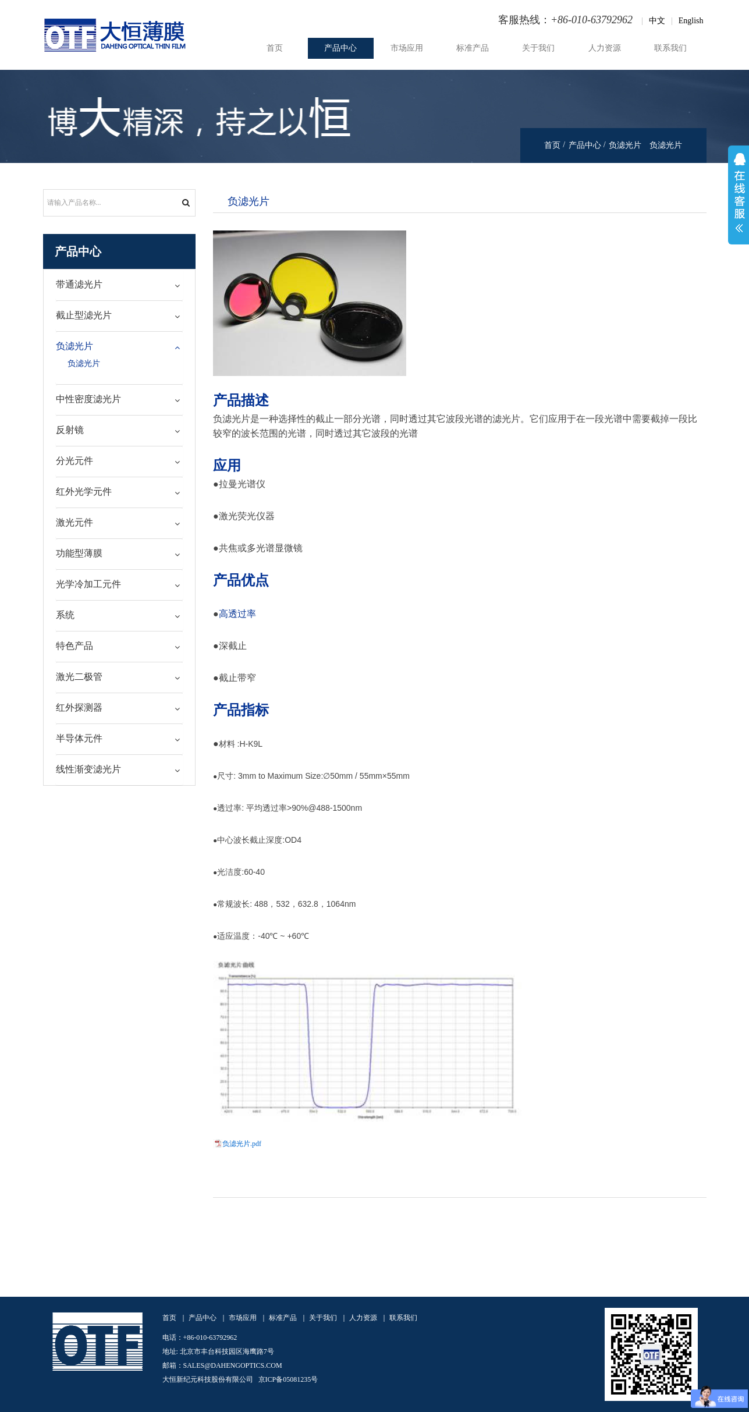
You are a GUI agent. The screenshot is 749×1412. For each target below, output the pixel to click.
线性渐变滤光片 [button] (88, 769)
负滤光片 (625, 145)
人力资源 (604, 48)
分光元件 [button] (74, 461)
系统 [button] (65, 615)
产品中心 (340, 48)
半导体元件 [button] (79, 738)
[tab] (119, 285)
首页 (275, 48)
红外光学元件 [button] (84, 491)
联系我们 (670, 48)
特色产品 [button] (74, 646)
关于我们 (538, 48)
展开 (738, 195)
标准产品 (472, 48)
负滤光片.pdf (241, 1144)
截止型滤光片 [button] (84, 315)
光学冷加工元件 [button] (88, 584)
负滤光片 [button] (74, 346)
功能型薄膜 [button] (79, 553)
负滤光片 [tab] (248, 200)
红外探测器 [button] (79, 707)
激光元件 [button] (74, 522)
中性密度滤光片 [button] (88, 399)
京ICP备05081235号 (288, 1379)
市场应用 (407, 48)
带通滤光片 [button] (79, 284)
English (691, 20)
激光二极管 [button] (79, 677)
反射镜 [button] (70, 430)
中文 (657, 20)
